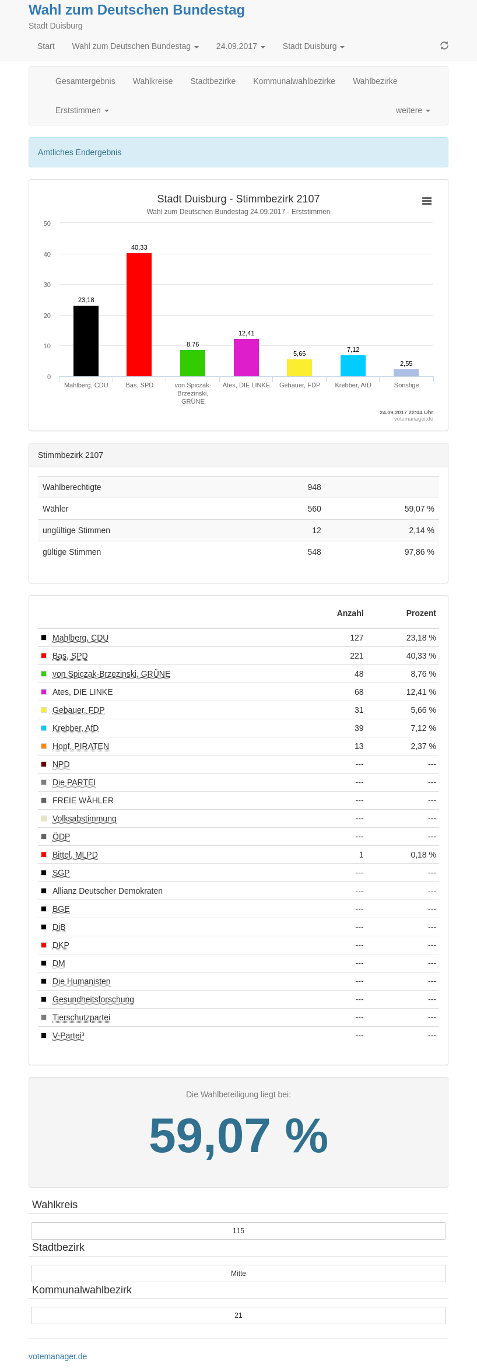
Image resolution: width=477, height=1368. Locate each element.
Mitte (238, 1273)
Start (46, 46)
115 (238, 1231)
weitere (413, 110)
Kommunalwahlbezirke (294, 81)
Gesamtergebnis (85, 81)
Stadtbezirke (213, 81)
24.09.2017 (240, 46)
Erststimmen (82, 110)
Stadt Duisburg (314, 46)
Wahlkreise (153, 81)
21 (238, 1315)
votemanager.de (58, 1356)
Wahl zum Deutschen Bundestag (137, 10)
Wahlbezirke (375, 81)
